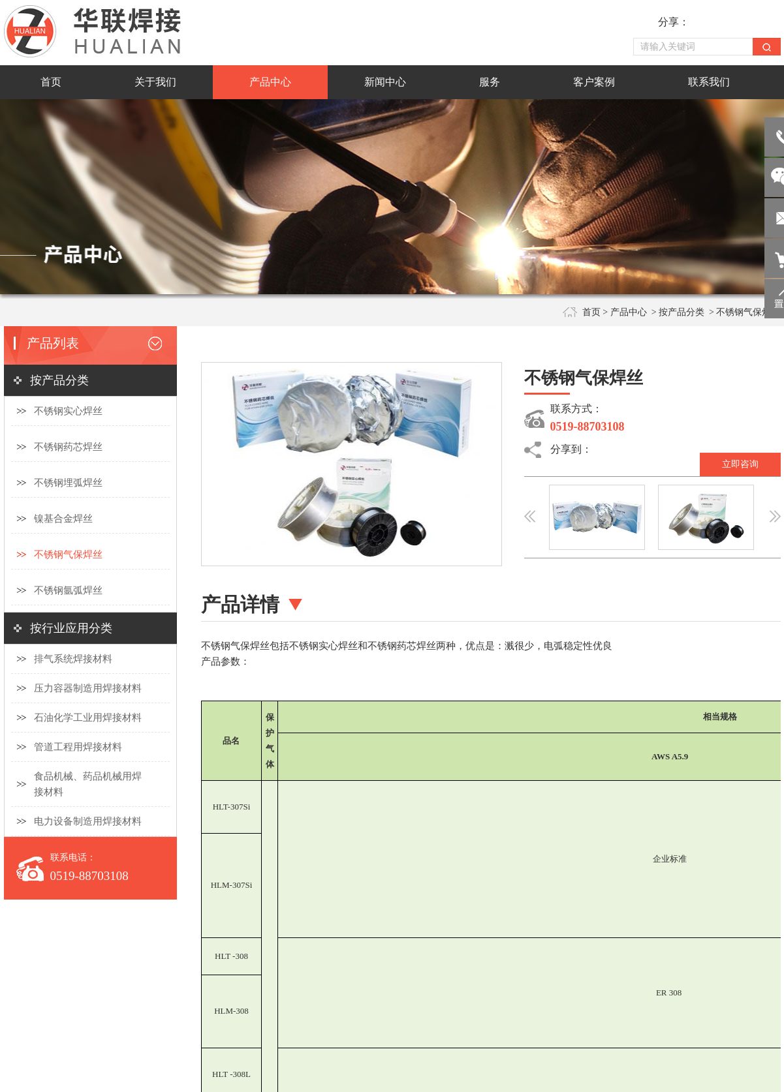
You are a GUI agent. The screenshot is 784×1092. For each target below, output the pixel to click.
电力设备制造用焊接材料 (88, 821)
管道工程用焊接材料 (78, 747)
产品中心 (628, 312)
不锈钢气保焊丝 (68, 554)
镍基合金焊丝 (63, 518)
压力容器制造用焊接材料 (88, 688)
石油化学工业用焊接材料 (88, 717)
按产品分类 (681, 312)
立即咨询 (740, 464)
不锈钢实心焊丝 (68, 411)
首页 (591, 312)
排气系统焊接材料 (73, 659)
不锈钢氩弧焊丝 (68, 590)
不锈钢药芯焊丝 (68, 447)
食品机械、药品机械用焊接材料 (88, 784)
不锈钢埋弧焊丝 (68, 483)
